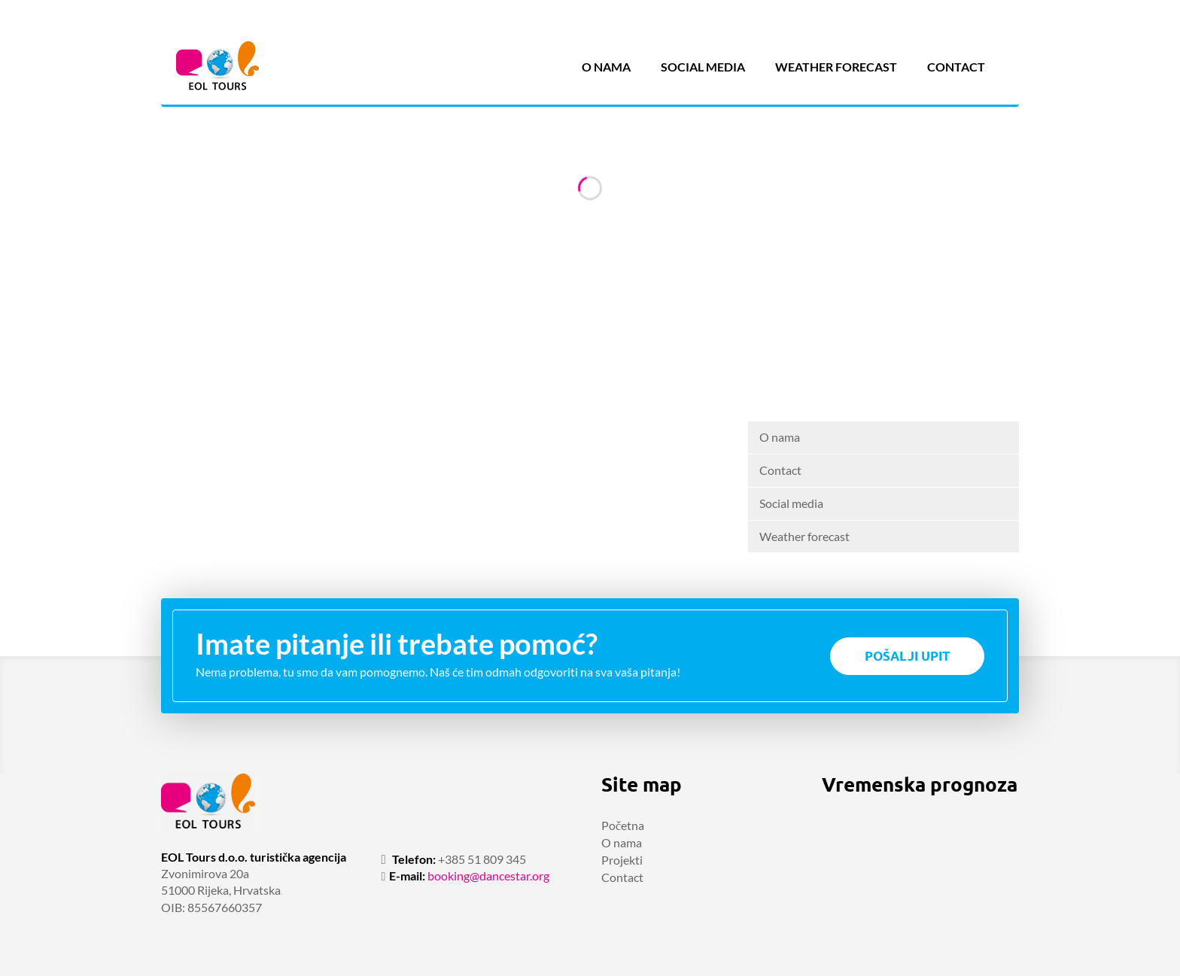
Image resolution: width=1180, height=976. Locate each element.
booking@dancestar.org (488, 875)
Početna (622, 825)
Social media (703, 66)
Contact (956, 66)
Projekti (622, 860)
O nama (606, 66)
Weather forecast (836, 66)
